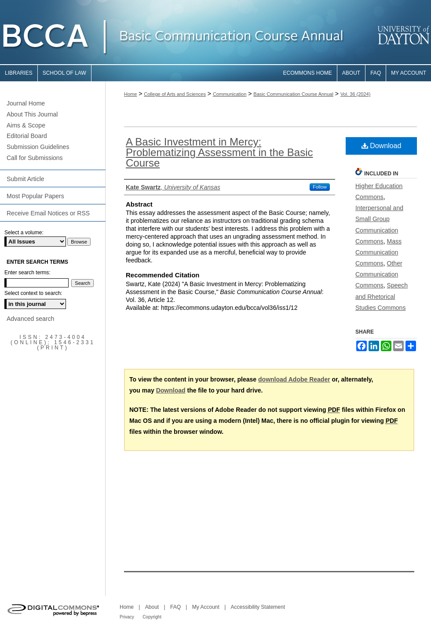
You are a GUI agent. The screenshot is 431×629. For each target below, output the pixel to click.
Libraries (19, 73)
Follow (320, 186)
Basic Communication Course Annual (293, 94)
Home (130, 94)
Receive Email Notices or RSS (48, 213)
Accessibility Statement (258, 607)
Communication (229, 94)
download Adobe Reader (294, 379)
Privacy (127, 616)
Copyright (151, 616)
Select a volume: (24, 232)
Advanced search (30, 318)
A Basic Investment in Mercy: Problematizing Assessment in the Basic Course (219, 152)
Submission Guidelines (38, 146)
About (152, 607)
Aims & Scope (26, 125)
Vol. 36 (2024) (355, 94)
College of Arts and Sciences (175, 94)
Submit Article (25, 178)
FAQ (175, 607)
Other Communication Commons (378, 274)
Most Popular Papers (35, 196)
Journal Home (26, 103)
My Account (205, 607)
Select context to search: (33, 293)
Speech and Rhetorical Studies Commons (381, 296)
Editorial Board (27, 135)
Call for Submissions (35, 157)
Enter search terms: (27, 272)
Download (382, 145)
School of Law (64, 73)
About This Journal (32, 114)
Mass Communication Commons (378, 252)
